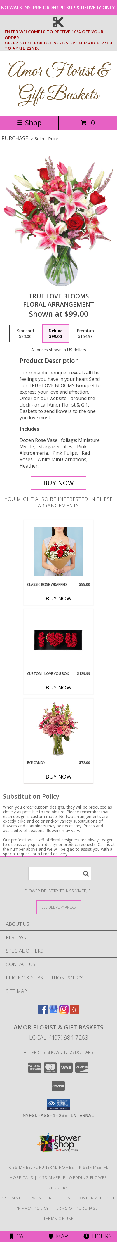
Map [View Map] (58, 1236)
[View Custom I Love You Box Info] (58, 640)
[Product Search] (59, 873)
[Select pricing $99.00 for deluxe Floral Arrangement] (56, 333)
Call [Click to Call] (19, 1236)
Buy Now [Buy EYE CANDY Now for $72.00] (59, 776)
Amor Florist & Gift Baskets (58, 83)
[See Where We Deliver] (58, 907)
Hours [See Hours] (97, 1236)
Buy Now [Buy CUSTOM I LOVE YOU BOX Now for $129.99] (59, 687)
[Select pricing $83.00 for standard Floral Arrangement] (25, 333)
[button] (58, 1104)
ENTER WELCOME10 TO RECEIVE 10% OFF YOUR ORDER (60, 35)
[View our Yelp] (74, 1012)
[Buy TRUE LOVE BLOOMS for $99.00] (58, 483)
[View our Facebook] (43, 1012)
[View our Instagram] (64, 1012)
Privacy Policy (32, 1208)
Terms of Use (58, 1218)
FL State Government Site (86, 1198)
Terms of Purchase (76, 1208)
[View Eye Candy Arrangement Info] (58, 729)
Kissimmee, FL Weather (26, 1198)
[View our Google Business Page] (53, 1012)
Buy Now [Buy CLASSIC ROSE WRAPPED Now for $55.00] (59, 598)
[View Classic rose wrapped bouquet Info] (58, 551)
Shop (29, 122)
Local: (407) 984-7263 (58, 1037)
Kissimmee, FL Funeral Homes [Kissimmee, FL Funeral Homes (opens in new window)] (41, 1167)
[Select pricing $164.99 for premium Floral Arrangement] (85, 333)
